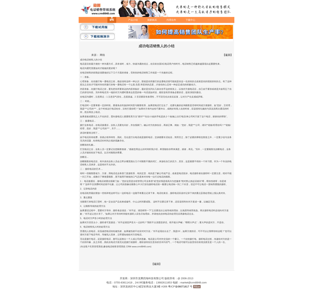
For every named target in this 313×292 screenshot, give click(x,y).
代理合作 (171, 20)
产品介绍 (133, 20)
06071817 (184, 286)
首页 (111, 20)
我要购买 (152, 20)
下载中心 (190, 20)
